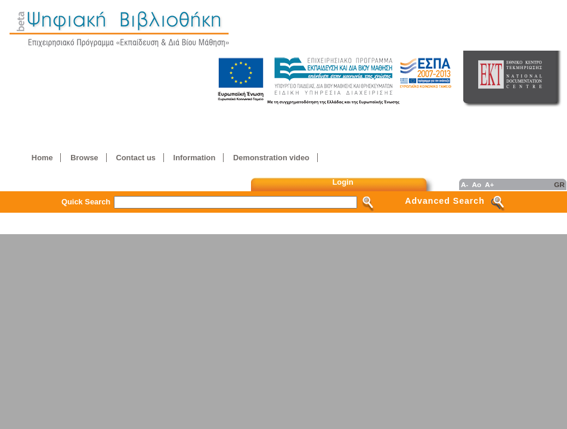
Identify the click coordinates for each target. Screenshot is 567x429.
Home (42, 157)
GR (559, 184)
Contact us (135, 157)
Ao (476, 184)
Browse (84, 157)
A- (464, 184)
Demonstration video (271, 157)
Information (194, 157)
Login (343, 182)
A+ (489, 184)
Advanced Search (445, 201)
